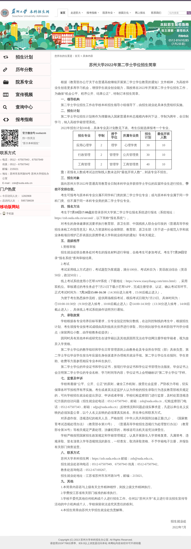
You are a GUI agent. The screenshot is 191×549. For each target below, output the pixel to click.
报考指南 (92, 12)
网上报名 (140, 12)
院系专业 (108, 12)
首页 (62, 12)
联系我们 (156, 12)
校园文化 (123, 12)
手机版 (10, 213)
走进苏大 (76, 12)
